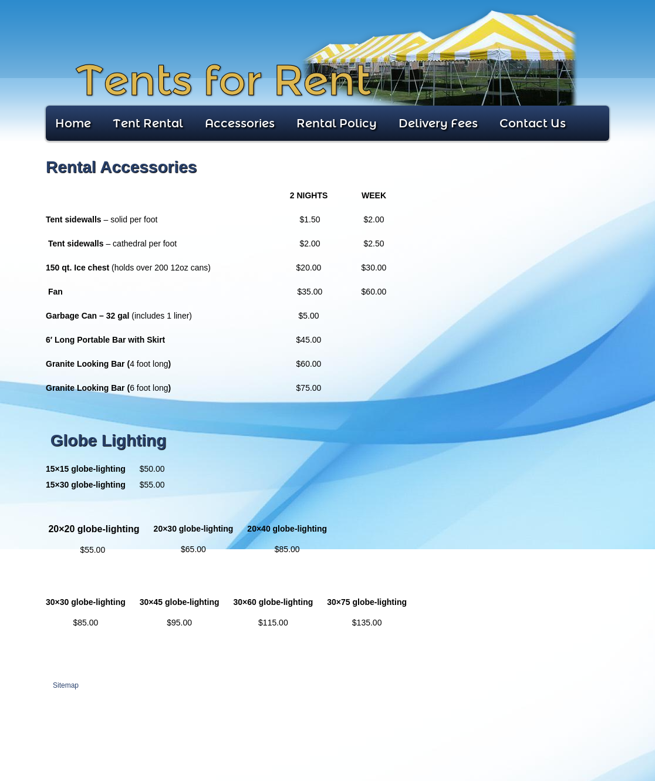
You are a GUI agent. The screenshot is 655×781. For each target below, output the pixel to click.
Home (73, 123)
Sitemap (66, 685)
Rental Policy (336, 123)
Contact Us (532, 123)
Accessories (240, 123)
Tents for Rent (223, 81)
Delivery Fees (438, 123)
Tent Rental (148, 123)
